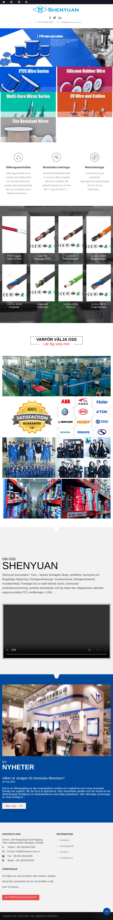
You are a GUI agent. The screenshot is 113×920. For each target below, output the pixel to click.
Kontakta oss (66, 857)
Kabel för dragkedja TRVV (42, 257)
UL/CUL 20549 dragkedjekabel (98, 257)
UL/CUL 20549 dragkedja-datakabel (14, 307)
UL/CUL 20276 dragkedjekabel (98, 305)
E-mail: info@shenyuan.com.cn (23, 851)
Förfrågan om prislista (22, 897)
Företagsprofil (66, 846)
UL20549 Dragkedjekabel (70, 257)
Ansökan (63, 852)
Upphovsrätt (10, 916)
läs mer (11, 806)
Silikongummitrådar (18, 167)
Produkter (64, 840)
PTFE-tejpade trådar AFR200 (14, 257)
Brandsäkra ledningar (56, 167)
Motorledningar (94, 167)
